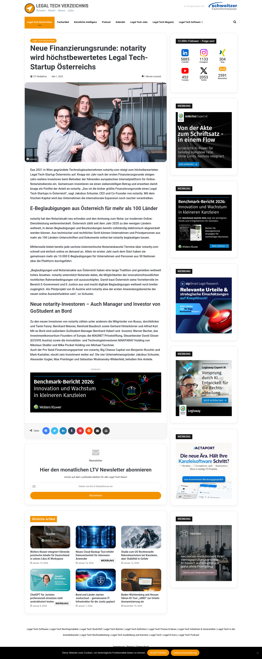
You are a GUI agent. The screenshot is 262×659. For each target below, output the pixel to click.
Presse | (131, 646)
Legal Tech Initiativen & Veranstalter (197, 629)
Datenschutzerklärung (185, 653)
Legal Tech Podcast (189, 635)
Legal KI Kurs (170, 635)
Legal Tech (155, 635)
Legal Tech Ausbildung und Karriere (129, 635)
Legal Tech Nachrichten (39, 22)
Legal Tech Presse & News (162, 629)
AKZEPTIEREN (158, 653)
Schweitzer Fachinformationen (210, 7)
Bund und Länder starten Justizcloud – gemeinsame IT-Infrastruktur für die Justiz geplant (95, 598)
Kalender (120, 22)
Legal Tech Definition (136, 629)
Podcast (106, 22)
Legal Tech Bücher (113, 629)
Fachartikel (63, 22)
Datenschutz (142, 646)
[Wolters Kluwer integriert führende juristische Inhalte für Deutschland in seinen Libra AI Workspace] (50, 537)
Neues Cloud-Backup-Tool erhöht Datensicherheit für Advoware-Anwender (95, 555)
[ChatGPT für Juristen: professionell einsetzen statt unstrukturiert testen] (50, 580)
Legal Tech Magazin (163, 22)
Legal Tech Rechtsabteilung (94, 635)
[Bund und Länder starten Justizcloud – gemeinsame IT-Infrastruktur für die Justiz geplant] (96, 580)
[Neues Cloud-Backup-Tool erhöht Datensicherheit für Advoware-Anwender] (96, 537)
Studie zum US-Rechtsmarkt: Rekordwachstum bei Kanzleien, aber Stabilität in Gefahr (139, 555)
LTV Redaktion (40, 76)
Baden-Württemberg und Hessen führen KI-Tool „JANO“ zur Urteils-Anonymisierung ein (140, 598)
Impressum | (119, 646)
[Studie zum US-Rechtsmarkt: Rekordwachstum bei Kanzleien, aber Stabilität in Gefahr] (141, 537)
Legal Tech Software (190, 22)
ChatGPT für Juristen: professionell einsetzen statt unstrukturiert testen (46, 598)
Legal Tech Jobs (139, 22)
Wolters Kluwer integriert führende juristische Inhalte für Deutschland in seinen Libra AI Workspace (50, 555)
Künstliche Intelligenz (85, 22)
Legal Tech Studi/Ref (91, 629)
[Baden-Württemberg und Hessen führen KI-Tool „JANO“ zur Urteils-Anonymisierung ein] (141, 580)
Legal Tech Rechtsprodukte (64, 629)
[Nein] (257, 653)
